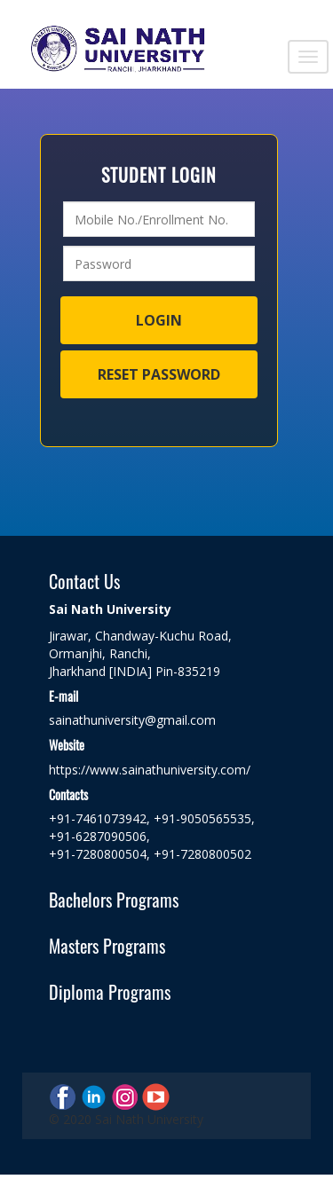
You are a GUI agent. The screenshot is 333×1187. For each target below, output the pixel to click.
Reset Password (159, 374)
